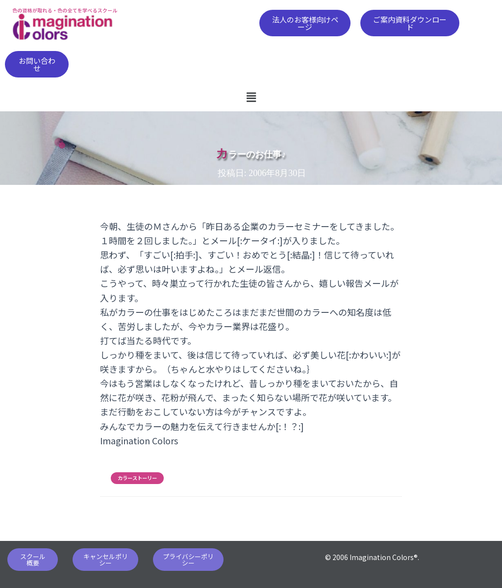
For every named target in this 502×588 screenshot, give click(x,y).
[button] (305, 23)
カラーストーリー (137, 478)
